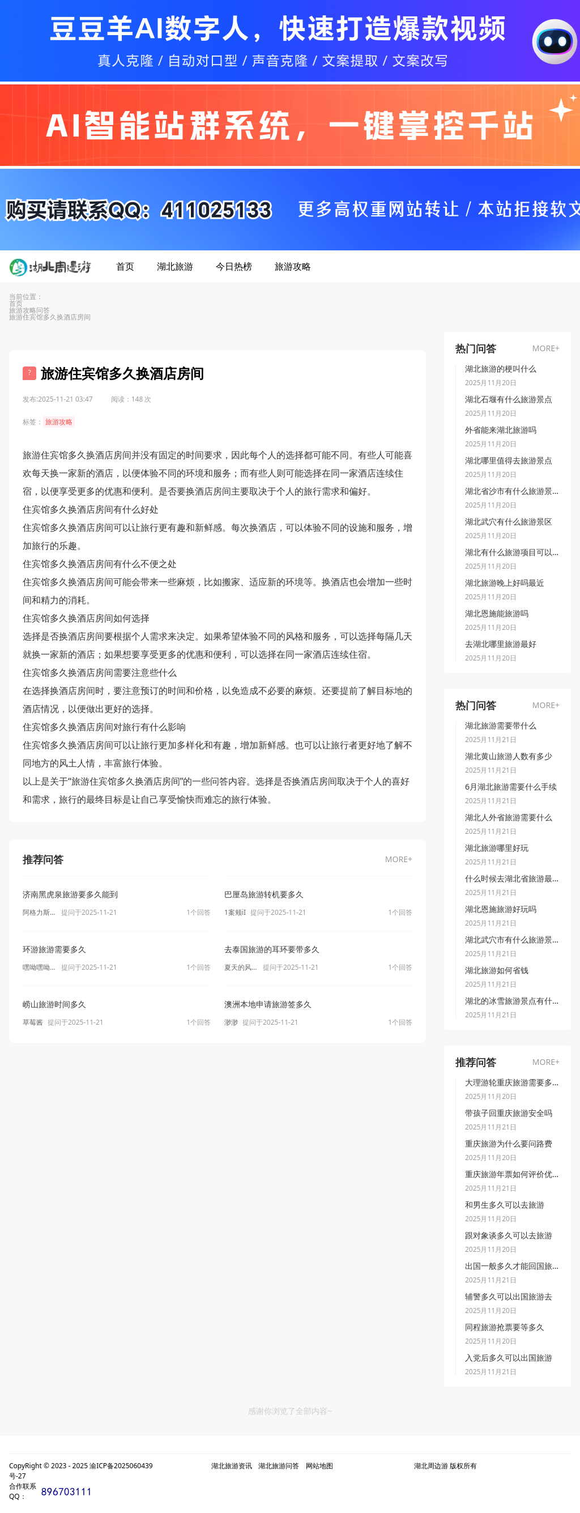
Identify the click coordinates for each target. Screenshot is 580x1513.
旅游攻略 (293, 266)
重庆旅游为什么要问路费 (508, 1144)
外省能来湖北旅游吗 (500, 430)
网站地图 (319, 1466)
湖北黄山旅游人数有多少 (508, 756)
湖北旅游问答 (278, 1466)
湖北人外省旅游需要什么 (508, 817)
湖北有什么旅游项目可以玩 (512, 552)
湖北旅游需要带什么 (500, 726)
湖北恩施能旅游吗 (496, 613)
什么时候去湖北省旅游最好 (512, 879)
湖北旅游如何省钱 (496, 970)
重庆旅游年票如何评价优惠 (512, 1174)
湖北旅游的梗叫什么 (500, 369)
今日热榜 (234, 266)
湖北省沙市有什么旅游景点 (512, 491)
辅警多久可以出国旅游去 (508, 1297)
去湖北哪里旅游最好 (500, 644)
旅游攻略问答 (29, 310)
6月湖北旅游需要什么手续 (511, 787)
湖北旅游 (175, 266)
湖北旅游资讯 (231, 1466)
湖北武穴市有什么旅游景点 (512, 940)
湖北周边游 (431, 1466)
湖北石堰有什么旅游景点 (508, 399)
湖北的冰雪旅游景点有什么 (512, 1001)
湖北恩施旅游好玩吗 (500, 909)
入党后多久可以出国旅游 (508, 1358)
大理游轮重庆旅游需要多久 (512, 1082)
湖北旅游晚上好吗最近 (504, 583)
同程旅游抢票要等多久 (504, 1327)
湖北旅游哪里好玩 (496, 848)
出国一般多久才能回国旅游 (512, 1266)
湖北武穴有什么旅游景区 (508, 522)
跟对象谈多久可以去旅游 (508, 1235)
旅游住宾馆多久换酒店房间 (50, 317)
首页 (125, 266)
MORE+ (398, 859)
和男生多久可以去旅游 (504, 1205)
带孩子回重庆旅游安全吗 (508, 1113)
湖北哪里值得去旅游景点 (508, 460)
